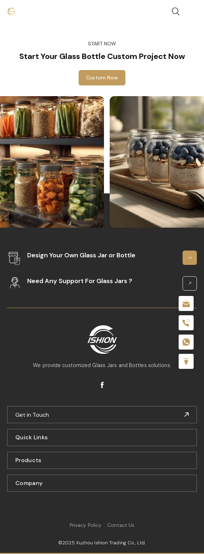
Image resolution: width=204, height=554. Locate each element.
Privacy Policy (85, 525)
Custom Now (102, 80)
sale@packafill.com (186, 303)
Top (186, 361)
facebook (102, 385)
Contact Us (120, 525)
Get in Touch (32, 415)
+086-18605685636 (186, 342)
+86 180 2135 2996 (186, 322)
